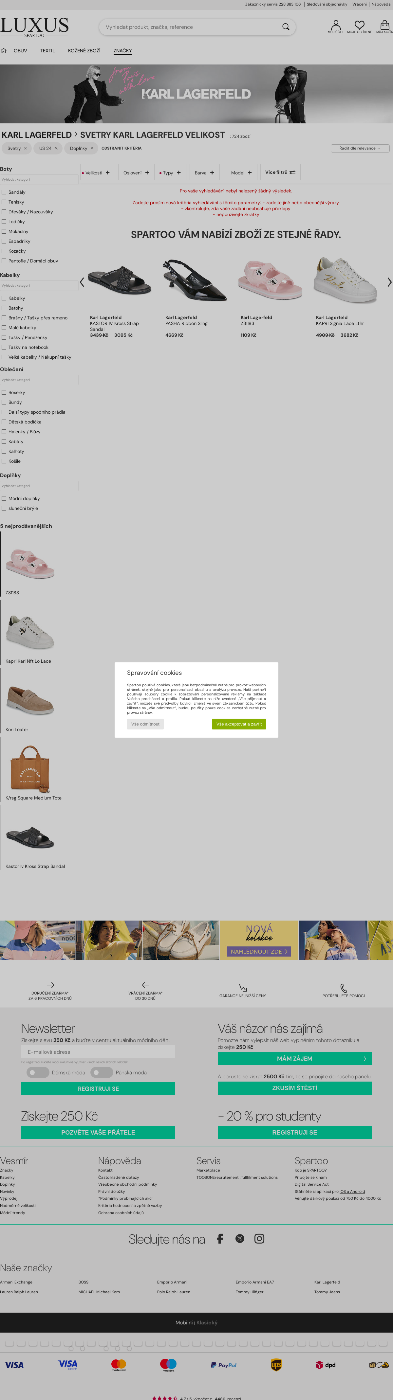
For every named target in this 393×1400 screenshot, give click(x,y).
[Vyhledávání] (285, 27)
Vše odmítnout (145, 724)
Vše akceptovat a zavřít (239, 724)
